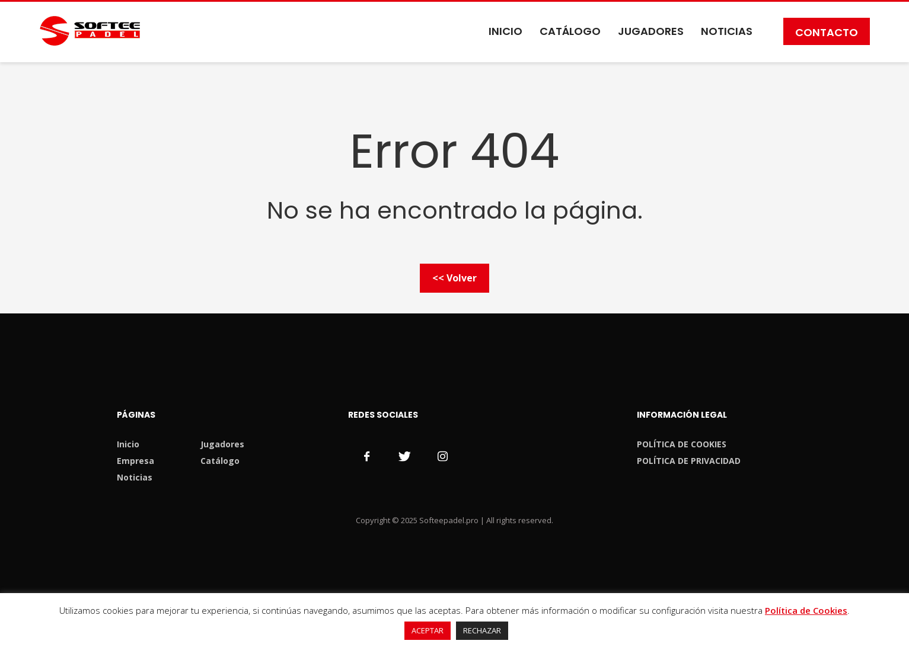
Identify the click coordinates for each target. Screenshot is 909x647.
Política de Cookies (806, 610)
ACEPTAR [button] (428, 630)
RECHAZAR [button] (482, 630)
